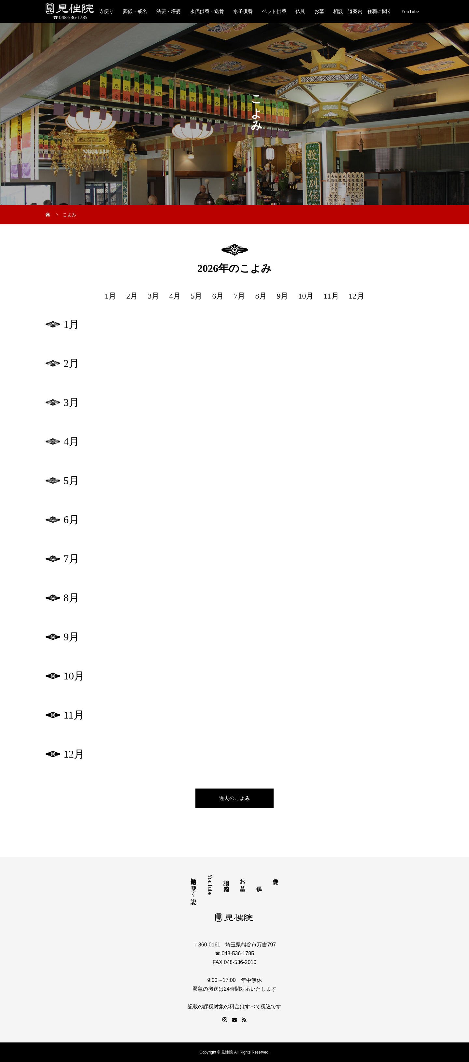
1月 (110, 296)
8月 (261, 296)
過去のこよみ (234, 798)
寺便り (106, 11)
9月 (282, 296)
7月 (239, 296)
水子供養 (243, 11)
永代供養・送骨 (207, 11)
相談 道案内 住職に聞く (362, 11)
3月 (153, 296)
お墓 (319, 11)
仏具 (300, 11)
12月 (356, 296)
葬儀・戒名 (135, 11)
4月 (175, 296)
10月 (306, 296)
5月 (196, 296)
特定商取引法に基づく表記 (193, 884)
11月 (331, 296)
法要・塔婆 (168, 11)
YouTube (410, 11)
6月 (218, 296)
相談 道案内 (226, 878)
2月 (132, 296)
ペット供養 (274, 11)
